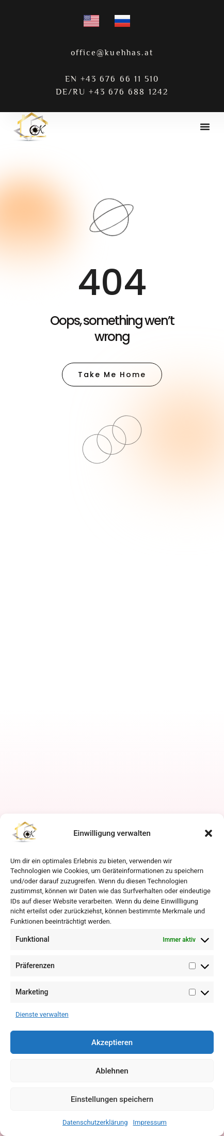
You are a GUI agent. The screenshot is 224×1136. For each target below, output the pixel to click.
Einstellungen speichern (112, 1099)
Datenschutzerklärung (95, 1122)
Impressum (150, 1122)
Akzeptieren (112, 1042)
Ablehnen (111, 1071)
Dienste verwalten (42, 1014)
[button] (208, 833)
